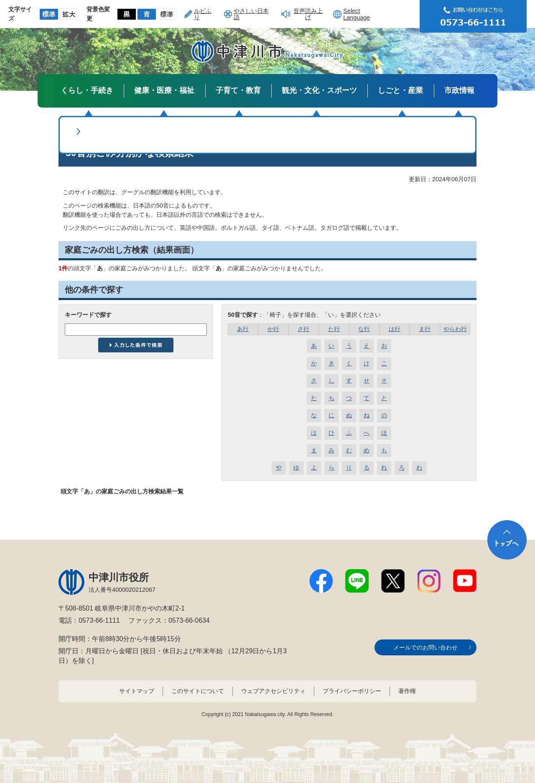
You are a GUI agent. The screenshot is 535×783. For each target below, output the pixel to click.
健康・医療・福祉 (164, 90)
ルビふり (202, 14)
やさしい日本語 (251, 14)
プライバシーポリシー (352, 691)
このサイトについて (197, 691)
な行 (364, 329)
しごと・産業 (400, 90)
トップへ (507, 540)
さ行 (303, 329)
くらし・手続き (87, 90)
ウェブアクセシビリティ (273, 691)
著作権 (407, 691)
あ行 (243, 329)
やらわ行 (455, 329)
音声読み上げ (308, 14)
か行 (273, 329)
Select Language (356, 14)
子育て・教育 (238, 90)
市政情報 (459, 90)
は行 (394, 329)
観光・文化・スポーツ (319, 90)
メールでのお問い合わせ (425, 647)
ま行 (425, 329)
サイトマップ (136, 691)
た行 (334, 329)
